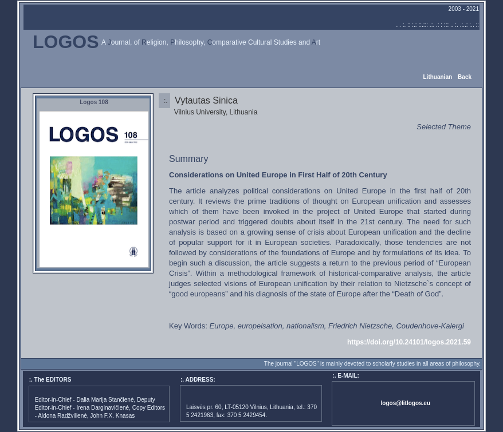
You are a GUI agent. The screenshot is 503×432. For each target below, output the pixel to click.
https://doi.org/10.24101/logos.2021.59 (409, 342)
